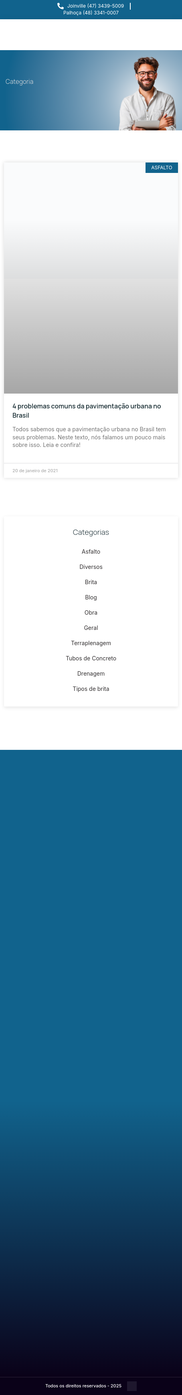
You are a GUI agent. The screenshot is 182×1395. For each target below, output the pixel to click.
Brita (91, 582)
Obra (91, 612)
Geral (91, 627)
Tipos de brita (91, 688)
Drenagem (91, 673)
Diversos (91, 566)
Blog (91, 597)
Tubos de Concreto (91, 658)
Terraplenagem (91, 643)
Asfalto (91, 551)
